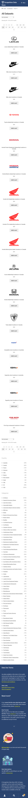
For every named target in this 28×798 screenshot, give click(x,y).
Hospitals (5, 571)
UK (4, 485)
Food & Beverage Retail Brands (10, 549)
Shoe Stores (6, 625)
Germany (5, 470)
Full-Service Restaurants (8, 554)
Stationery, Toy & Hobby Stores (10, 635)
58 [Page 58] (21, 27)
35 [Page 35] (23, 25)
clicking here (9, 773)
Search (14, 795)
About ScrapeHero (6, 689)
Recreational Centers (8, 618)
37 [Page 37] (6, 27)
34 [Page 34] (20, 25)
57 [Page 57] (18, 27)
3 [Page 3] (11, 25)
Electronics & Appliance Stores (10, 542)
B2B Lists (5, 510)
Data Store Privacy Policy (8, 687)
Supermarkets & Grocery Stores (10, 642)
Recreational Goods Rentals (9, 620)
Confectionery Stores (8, 532)
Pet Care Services (7, 603)
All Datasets (10, 8)
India (4, 472)
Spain (4, 480)
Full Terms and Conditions (8, 682)
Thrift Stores (6, 647)
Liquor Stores (6, 586)
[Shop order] (8, 17)
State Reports (6, 633)
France (4, 467)
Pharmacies (6, 608)
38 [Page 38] (9, 27)
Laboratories (6, 576)
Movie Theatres (6, 596)
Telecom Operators (7, 645)
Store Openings (6, 640)
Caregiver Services (7, 527)
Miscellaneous (6, 591)
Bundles (5, 520)
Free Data (5, 552)
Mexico (5, 475)
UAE (4, 482)
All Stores (5, 497)
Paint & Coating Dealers (8, 601)
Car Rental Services (7, 522)
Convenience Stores (7, 537)
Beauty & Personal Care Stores (10, 515)
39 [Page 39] (12, 27)
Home (4, 8)
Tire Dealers (6, 650)
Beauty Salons (6, 517)
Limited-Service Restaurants (9, 583)
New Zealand (6, 477)
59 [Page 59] (24, 27)
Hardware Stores (7, 566)
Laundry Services (7, 579)
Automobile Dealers (7, 505)
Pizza (4, 611)
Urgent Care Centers (8, 655)
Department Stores (7, 539)
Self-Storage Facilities (8, 623)
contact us (17, 706)
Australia (5, 462)
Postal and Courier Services (9, 613)
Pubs (4, 615)
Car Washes (6, 525)
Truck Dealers (6, 652)
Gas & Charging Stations (8, 559)
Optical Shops (6, 598)
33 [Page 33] (17, 25)
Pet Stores (5, 606)
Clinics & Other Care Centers (9, 529)
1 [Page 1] (6, 25)
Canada (5, 465)
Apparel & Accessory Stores (9, 500)
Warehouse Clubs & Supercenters (10, 657)
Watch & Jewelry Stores (8, 660)
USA (4, 487)
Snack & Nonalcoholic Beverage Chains (12, 628)
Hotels (4, 574)
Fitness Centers (6, 547)
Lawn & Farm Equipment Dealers (10, 581)
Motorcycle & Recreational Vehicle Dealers (13, 593)
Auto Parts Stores (7, 502)
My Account (4, 795)
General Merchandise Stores (9, 564)
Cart (22, 794)
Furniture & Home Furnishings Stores (11, 556)
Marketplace (6, 588)
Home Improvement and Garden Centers (12, 569)
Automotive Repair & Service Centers (11, 507)
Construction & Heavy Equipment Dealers (12, 534)
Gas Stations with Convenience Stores (12, 561)
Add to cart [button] (14, 53)
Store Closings (6, 637)
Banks (4, 512)
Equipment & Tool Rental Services (11, 544)
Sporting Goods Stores (8, 630)
